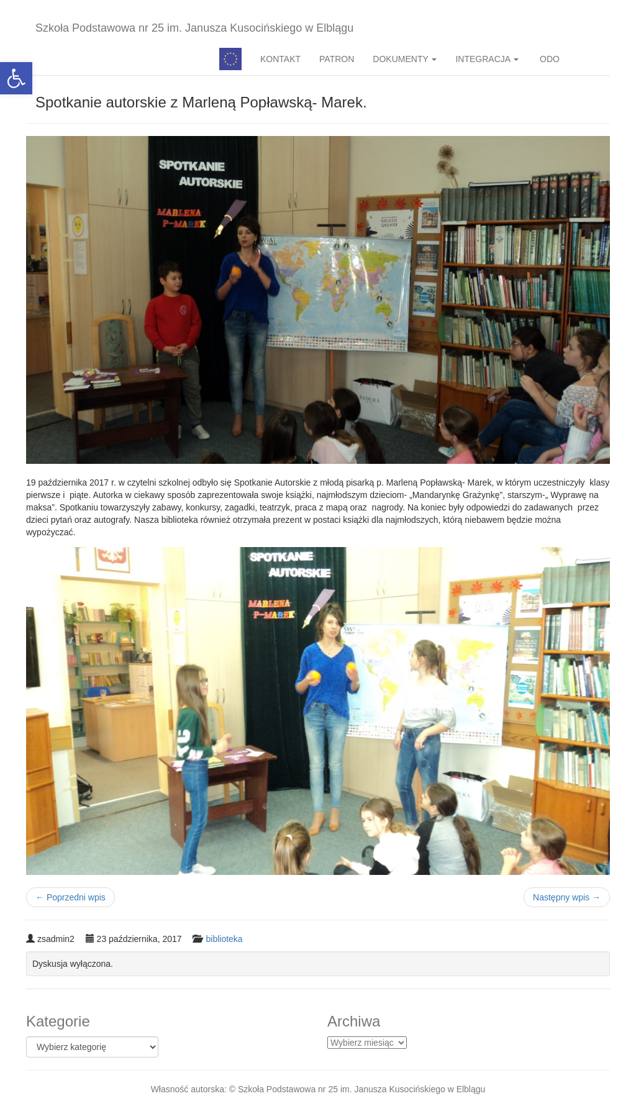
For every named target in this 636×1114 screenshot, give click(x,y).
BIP (589, 59)
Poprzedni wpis (70, 897)
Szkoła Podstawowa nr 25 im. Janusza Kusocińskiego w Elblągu (194, 28)
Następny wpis (567, 897)
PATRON (336, 59)
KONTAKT (280, 59)
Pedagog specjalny (230, 59)
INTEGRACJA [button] (487, 59)
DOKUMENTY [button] (405, 59)
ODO (548, 59)
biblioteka (224, 939)
